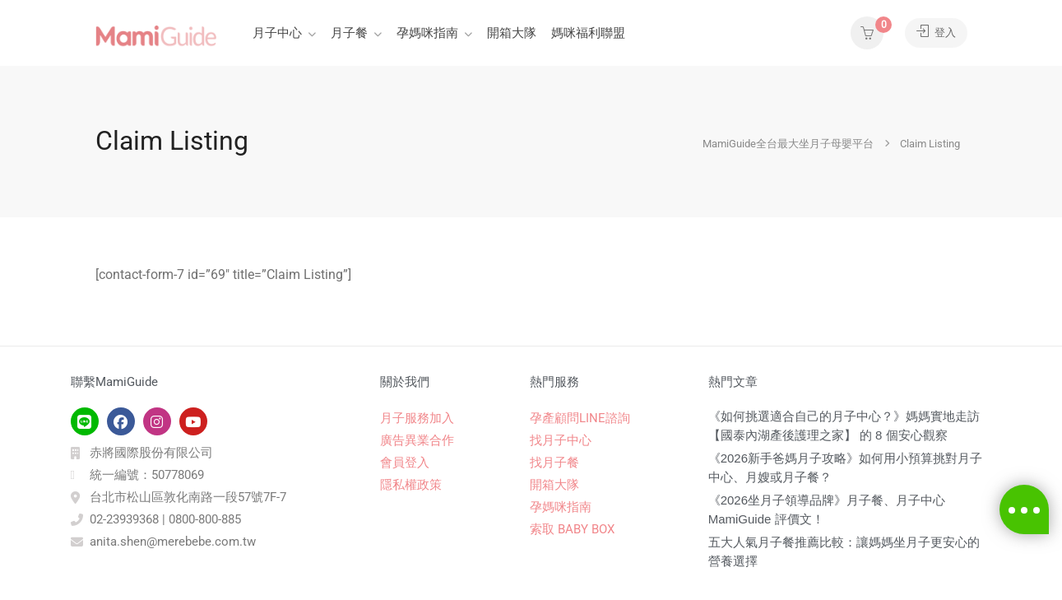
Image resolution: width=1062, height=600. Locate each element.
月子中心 (277, 33)
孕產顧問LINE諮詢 (580, 418)
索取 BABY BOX (572, 529)
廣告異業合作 (417, 440)
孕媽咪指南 (427, 33)
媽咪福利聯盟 (588, 33)
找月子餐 (554, 462)
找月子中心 (560, 440)
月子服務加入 (417, 418)
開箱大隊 (511, 33)
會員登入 (404, 462)
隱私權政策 (411, 484)
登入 (933, 33)
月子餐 (349, 33)
